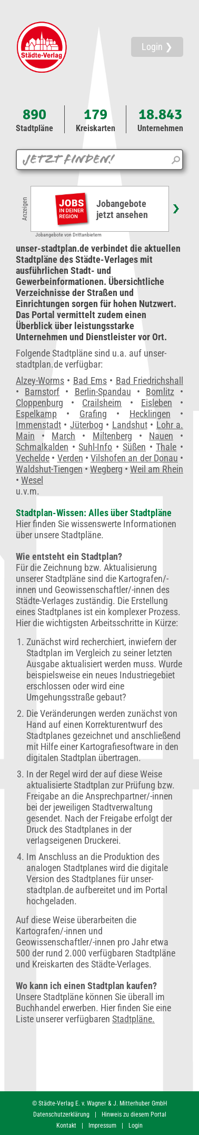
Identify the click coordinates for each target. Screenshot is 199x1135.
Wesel (32, 480)
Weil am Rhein (156, 469)
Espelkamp (36, 413)
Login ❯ (157, 46)
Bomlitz (160, 391)
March (63, 435)
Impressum (102, 1125)
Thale (166, 446)
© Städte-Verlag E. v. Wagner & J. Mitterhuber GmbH (99, 1103)
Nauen (161, 435)
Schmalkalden (42, 446)
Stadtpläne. (133, 1018)
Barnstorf (42, 391)
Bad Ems (90, 380)
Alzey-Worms (40, 380)
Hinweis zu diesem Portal (134, 1114)
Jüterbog (86, 424)
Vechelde (32, 457)
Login (135, 1125)
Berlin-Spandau (103, 391)
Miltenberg (112, 435)
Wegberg (106, 469)
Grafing (93, 413)
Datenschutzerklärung (61, 1114)
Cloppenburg (39, 402)
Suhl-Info (95, 446)
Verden (70, 457)
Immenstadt (38, 424)
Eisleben (156, 402)
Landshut (129, 424)
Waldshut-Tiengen (49, 469)
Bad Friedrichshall (149, 380)
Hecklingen (150, 413)
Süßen (134, 446)
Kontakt (66, 1125)
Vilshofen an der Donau (134, 457)
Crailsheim (102, 402)
